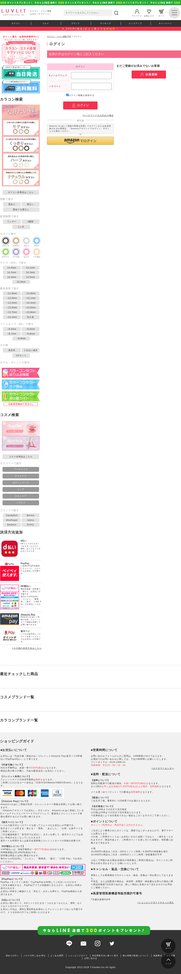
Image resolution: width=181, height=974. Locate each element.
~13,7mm (12, 312)
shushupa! (12, 520)
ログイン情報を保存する (80, 95)
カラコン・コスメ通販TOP (59, 36)
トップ (168, 961)
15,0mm (21, 282)
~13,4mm (30, 303)
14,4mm (11, 277)
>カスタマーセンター (162, 768)
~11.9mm (12, 293)
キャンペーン (165, 23)
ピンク (26, 253)
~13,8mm (30, 312)
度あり (11, 204)
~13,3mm (12, 303)
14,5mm (30, 277)
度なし (30, 204)
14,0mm (11, 267)
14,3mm (30, 272)
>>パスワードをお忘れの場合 (98, 115)
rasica (30, 520)
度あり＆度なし (21, 209)
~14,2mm (12, 317)
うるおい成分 (31, 350)
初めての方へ (12, 955)
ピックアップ (135, 23)
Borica (30, 515)
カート (161, 13)
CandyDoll (12, 515)
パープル (16, 253)
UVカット (21, 355)
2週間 (31, 221)
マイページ (137, 13)
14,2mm (11, 272)
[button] (80, 141)
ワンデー (11, 221)
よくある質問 (56, 955)
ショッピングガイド (78, 955)
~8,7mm (11, 334)
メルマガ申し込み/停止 (34, 955)
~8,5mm (11, 329)
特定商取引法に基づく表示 (105, 955)
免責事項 (157, 955)
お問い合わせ (90, 958)
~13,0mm (12, 298)
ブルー (37, 242)
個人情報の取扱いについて (136, 955)
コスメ (45, 23)
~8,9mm (21, 338)
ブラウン (16, 242)
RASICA (11, 525)
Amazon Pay (28, 614)
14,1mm (30, 267)
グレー (26, 242)
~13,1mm (30, 298)
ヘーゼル (37, 253)
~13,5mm (12, 307)
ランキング (105, 23)
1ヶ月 (21, 227)
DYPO (30, 525)
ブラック (6, 242)
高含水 (11, 350)
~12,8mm (30, 293)
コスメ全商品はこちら (21, 456)
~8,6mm (30, 329)
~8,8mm (30, 334)
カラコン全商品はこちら (21, 192)
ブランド (75, 23)
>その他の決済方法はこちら (27, 648)
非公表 (30, 317)
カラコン (15, 23)
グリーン (6, 253)
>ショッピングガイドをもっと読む (155, 902)
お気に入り (149, 13)
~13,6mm (30, 307)
